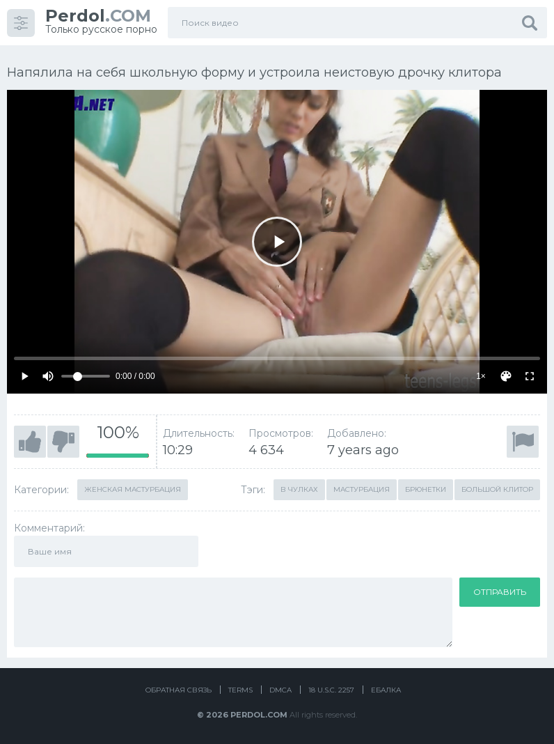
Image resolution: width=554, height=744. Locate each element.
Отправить (499, 592)
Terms (240, 690)
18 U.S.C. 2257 (331, 690)
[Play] (277, 242)
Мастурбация (361, 489)
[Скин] (506, 376)
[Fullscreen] (529, 376)
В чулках (299, 489)
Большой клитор (497, 489)
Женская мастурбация (132, 489)
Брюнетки (425, 489)
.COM (98, 15)
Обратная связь (178, 690)
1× (481, 376)
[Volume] (85, 376)
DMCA (280, 690)
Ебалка (386, 690)
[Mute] (48, 376)
